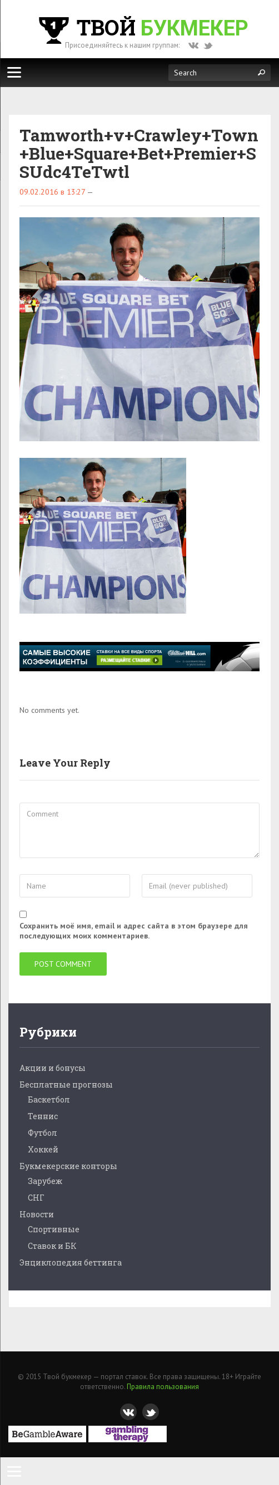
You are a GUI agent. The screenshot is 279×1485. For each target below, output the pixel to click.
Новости (36, 1214)
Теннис (43, 1116)
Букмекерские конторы (68, 1166)
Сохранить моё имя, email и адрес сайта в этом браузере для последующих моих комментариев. (133, 931)
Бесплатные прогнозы (66, 1084)
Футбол (42, 1132)
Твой (142, 27)
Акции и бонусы (52, 1068)
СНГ (36, 1197)
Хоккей (43, 1149)
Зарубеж (45, 1181)
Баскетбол (49, 1099)
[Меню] (14, 72)
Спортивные (53, 1229)
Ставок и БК (52, 1246)
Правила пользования (163, 1386)
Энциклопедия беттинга (70, 1262)
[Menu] (14, 1471)
